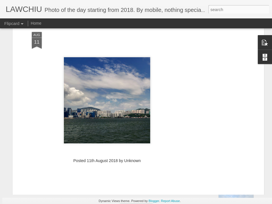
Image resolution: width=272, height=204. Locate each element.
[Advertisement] (107, 140)
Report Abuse (170, 201)
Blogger (153, 201)
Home (36, 23)
